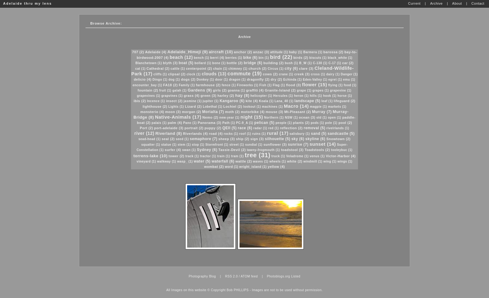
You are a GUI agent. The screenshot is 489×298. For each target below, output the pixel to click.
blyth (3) (170, 63)
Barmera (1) (312, 52)
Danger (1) (349, 74)
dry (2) (276, 79)
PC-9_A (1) (244, 123)
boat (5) (186, 63)
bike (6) (250, 57)
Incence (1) (156, 101)
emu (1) (349, 79)
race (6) (245, 128)
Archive (244, 37)
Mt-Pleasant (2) (297, 112)
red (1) (273, 128)
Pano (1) (189, 123)
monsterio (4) (152, 112)
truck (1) (278, 156)
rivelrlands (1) (338, 128)
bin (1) (264, 57)
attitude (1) (279, 52)
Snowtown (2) (338, 139)
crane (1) (286, 74)
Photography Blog (202, 276)
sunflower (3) (275, 144)
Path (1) (228, 123)
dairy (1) (333, 74)
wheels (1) (277, 161)
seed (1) (182, 139)
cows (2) (270, 74)
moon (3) (173, 112)
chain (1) (220, 68)
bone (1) (219, 63)
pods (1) (317, 123)
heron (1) (301, 95)
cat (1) (140, 68)
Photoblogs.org (278, 276)
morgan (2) (191, 112)
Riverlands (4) (195, 133)
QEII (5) (229, 128)
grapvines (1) (172, 95)
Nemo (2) (210, 117)
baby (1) (295, 52)
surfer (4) (173, 150)
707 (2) (138, 52)
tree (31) (257, 155)
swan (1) (189, 150)
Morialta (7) (213, 112)
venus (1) (317, 156)
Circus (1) (275, 68)
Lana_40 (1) (283, 101)
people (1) (283, 123)
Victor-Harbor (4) (341, 156)
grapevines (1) (148, 95)
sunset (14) (322, 144)
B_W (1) (305, 63)
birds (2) (300, 57)
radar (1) (260, 128)
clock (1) (193, 74)
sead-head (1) (149, 139)
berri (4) (217, 57)
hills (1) (316, 95)
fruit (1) (165, 90)
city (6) (291, 68)
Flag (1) (279, 85)
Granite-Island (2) (280, 90)
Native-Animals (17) (178, 117)
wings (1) (344, 161)
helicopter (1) (261, 95)
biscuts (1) (318, 57)
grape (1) (304, 90)
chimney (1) (237, 68)
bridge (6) (253, 63)
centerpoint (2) (199, 68)
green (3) (208, 95)
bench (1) (201, 57)
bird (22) (281, 57)
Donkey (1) (205, 79)
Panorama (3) (209, 123)
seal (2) (168, 139)
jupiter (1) (211, 101)
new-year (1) (229, 117)
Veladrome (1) (297, 156)
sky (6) (297, 139)
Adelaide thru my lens (27, 3)
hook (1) (329, 95)
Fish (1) (265, 85)
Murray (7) (322, 112)
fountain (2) (148, 90)
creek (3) (302, 74)
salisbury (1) (299, 133)
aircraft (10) (221, 52)
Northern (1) (274, 117)
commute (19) (244, 73)
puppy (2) (213, 128)
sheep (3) (226, 139)
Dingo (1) (160, 79)
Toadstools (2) (317, 150)
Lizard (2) (193, 106)
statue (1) (169, 144)
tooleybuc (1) (341, 150)
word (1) (231, 166)
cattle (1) (178, 68)
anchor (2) (243, 52)
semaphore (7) (204, 139)
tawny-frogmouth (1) (263, 150)
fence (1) (229, 85)
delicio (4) (143, 79)
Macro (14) (296, 106)
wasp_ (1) (185, 161)
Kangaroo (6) (232, 101)
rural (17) (277, 133)
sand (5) (319, 133)
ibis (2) (139, 101)
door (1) (221, 79)
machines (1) (272, 106)
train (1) (223, 156)
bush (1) (291, 63)
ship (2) (242, 139)
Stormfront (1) (216, 144)
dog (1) (174, 79)
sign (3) (257, 139)
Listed (295, 276)
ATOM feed (249, 276)
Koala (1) (266, 101)
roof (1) (245, 133)
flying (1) (335, 85)
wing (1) (329, 161)
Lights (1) (176, 106)
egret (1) (335, 79)
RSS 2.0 (231, 276)
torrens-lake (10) (150, 156)
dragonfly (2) (258, 79)
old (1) (321, 117)
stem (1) (184, 144)
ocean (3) (307, 117)
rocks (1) (231, 133)
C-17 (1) (334, 63)
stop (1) (198, 144)
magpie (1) (318, 106)
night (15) (251, 117)
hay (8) (242, 95)
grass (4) (191, 95)
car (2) (348, 63)
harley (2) (225, 95)
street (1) (236, 144)
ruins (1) (259, 133)
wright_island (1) (253, 166)
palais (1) (159, 123)
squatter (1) (150, 144)
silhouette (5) (277, 139)
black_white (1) (340, 57)
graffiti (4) (255, 90)
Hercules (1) (283, 95)
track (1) (192, 156)
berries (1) (233, 57)
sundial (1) (254, 144)
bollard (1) (202, 63)
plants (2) (301, 123)
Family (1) (187, 85)
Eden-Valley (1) (315, 79)
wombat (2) (214, 166)
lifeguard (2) (344, 101)
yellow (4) (276, 166)
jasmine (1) (193, 101)
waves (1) (261, 161)
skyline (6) (315, 139)
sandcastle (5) (341, 133)
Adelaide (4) (155, 52)
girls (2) (220, 90)
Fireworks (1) (248, 85)
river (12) (144, 133)
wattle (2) (243, 161)
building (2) (273, 63)
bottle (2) (235, 63)
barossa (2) (333, 52)
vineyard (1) (146, 161)
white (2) (294, 161)
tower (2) (176, 156)
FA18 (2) (170, 85)
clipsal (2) (177, 74)
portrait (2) (193, 128)
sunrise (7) (298, 144)
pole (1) (331, 123)
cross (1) (318, 74)
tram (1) (237, 156)
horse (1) (344, 95)
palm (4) (175, 123)
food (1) (350, 85)
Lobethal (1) (212, 106)
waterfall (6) (222, 161)
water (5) (202, 161)
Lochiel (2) (232, 106)
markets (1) (337, 106)
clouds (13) (214, 73)
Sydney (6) (207, 150)
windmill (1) (312, 161)
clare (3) (306, 68)
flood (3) (293, 85)
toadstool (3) (292, 150)
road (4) (216, 133)
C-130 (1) (320, 63)
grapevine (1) (340, 90)
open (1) (334, 117)
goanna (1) (236, 90)
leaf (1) (327, 101)
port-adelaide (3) (168, 128)
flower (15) (314, 84)
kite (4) (251, 101)
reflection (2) (291, 128)
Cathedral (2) (158, 68)
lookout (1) (252, 106)
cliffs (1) (160, 74)
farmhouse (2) (208, 85)
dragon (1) (237, 79)
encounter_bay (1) (147, 85)
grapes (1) (320, 90)
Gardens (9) (200, 90)
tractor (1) (208, 156)
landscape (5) (307, 101)
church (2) (258, 68)
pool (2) (345, 123)
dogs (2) (188, 79)
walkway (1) (166, 161)
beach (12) (181, 57)
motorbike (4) (252, 112)
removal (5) (315, 128)
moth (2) (232, 112)
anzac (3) (261, 52)
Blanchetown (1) (148, 63)
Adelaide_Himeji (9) (187, 52)
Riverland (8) (168, 133)
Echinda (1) (292, 79)
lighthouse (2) (155, 106)
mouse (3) (274, 112)
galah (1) (179, 90)
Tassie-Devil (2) (232, 150)
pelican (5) (264, 123)
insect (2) (174, 101)
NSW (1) (291, 117)
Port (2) (146, 128)
